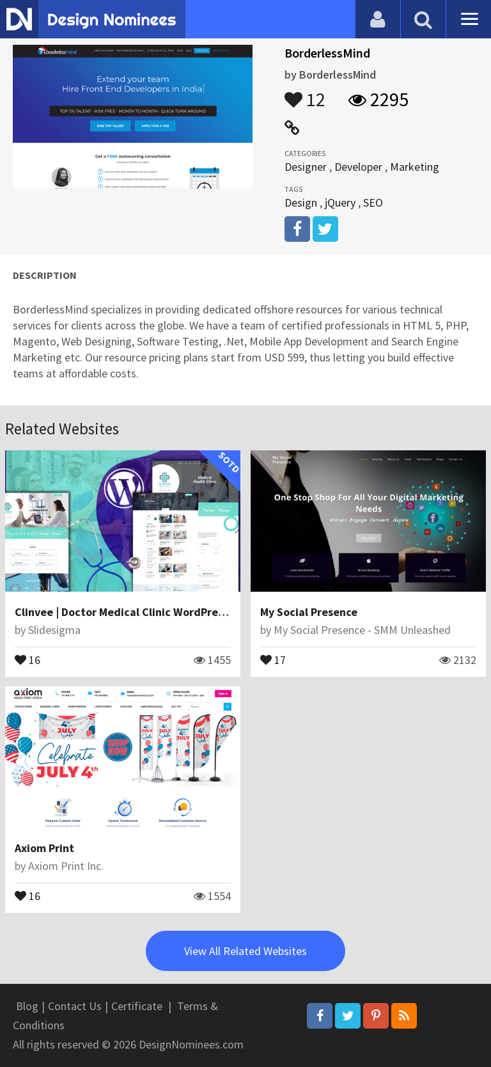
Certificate (136, 1006)
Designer (305, 166)
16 (27, 658)
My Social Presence (308, 612)
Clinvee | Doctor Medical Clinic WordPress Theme (141, 612)
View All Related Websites (245, 951)
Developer (358, 166)
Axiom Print (44, 848)
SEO (373, 202)
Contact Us (75, 1006)
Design (300, 202)
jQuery (340, 202)
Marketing (414, 166)
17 (273, 658)
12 (304, 93)
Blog (27, 1006)
